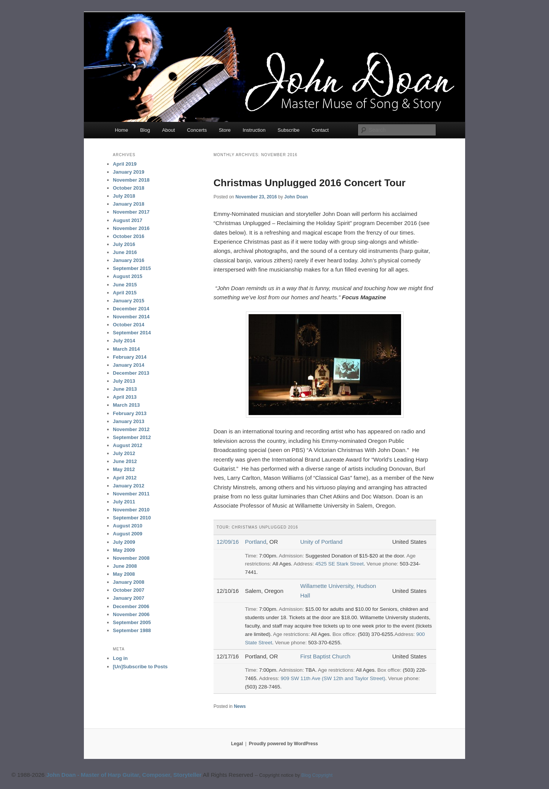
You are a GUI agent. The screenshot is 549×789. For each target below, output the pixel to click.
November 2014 (131, 316)
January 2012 (128, 486)
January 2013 (128, 421)
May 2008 (124, 574)
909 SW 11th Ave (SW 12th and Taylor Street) (333, 678)
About (168, 130)
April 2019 (124, 164)
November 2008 (131, 558)
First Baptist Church (325, 656)
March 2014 (126, 349)
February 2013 (129, 413)
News (240, 706)
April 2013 (124, 397)
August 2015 (127, 276)
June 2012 (125, 461)
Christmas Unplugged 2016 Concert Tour (310, 182)
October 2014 (128, 324)
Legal (237, 743)
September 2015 (132, 268)
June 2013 (125, 389)
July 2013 (124, 381)
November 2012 (131, 429)
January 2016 (128, 260)
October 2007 (128, 590)
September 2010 (132, 518)
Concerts (197, 130)
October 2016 (128, 236)
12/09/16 (228, 541)
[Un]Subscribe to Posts (140, 666)
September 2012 (132, 437)
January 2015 (128, 300)
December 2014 (131, 308)
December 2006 (131, 606)
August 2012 (127, 445)
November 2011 (131, 494)
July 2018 (124, 196)
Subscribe (289, 130)
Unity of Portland (321, 541)
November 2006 (131, 614)
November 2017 (131, 212)
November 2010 (131, 510)
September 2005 (132, 622)
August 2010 (127, 526)
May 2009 (124, 550)
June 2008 (125, 566)
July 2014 (124, 340)
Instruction (254, 130)
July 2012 (124, 453)
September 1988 (132, 630)
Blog (145, 130)
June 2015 (125, 284)
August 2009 (127, 534)
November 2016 (131, 228)
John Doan (296, 197)
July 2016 (124, 244)
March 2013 (126, 405)
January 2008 (128, 582)
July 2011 (124, 502)
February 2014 (129, 357)
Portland (255, 541)
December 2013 (131, 373)
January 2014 (128, 365)
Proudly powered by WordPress (283, 743)
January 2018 (128, 204)
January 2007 (128, 598)
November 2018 (131, 180)
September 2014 (132, 332)
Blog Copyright (316, 775)
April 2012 (124, 478)
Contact (320, 130)
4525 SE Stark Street (339, 564)
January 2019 (128, 172)
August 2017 (127, 220)
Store (225, 130)
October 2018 (128, 188)
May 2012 (124, 469)
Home (121, 130)
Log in (120, 658)
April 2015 (124, 292)
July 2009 (124, 542)
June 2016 (125, 252)
